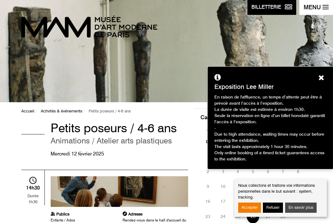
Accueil (27, 111)
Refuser (273, 208)
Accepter (250, 208)
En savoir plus (301, 208)
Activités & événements (61, 111)
